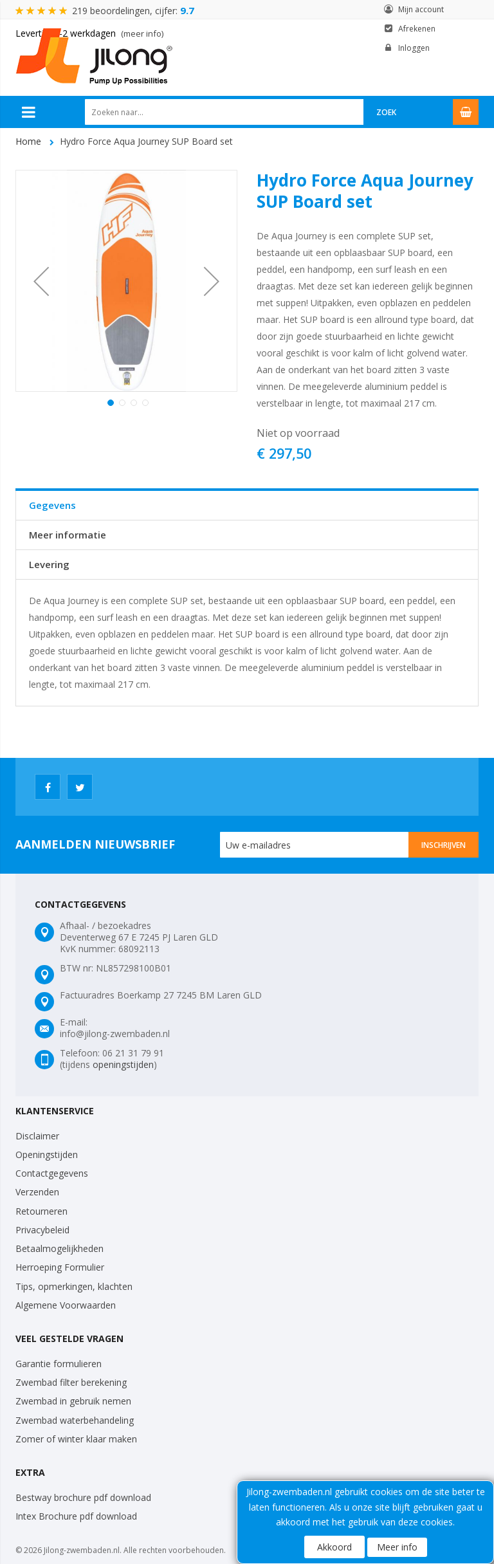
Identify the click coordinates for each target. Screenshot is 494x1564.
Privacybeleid (42, 1230)
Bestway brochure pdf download (83, 1497)
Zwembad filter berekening (71, 1382)
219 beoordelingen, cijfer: (133, 11)
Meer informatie (67, 534)
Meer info (397, 1547)
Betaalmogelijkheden (59, 1248)
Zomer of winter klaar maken (76, 1439)
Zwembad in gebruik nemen (73, 1401)
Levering (49, 564)
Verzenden (37, 1192)
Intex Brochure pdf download (76, 1516)
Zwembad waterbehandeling (74, 1420)
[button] (41, 281)
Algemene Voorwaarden (65, 1305)
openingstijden (123, 1064)
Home (28, 141)
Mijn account (421, 9)
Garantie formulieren (58, 1363)
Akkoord (334, 1547)
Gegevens (52, 505)
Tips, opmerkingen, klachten (74, 1286)
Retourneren (41, 1211)
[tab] (247, 505)
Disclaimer (37, 1136)
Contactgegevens (51, 1173)
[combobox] (224, 112)
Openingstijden (46, 1154)
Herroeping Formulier (59, 1267)
